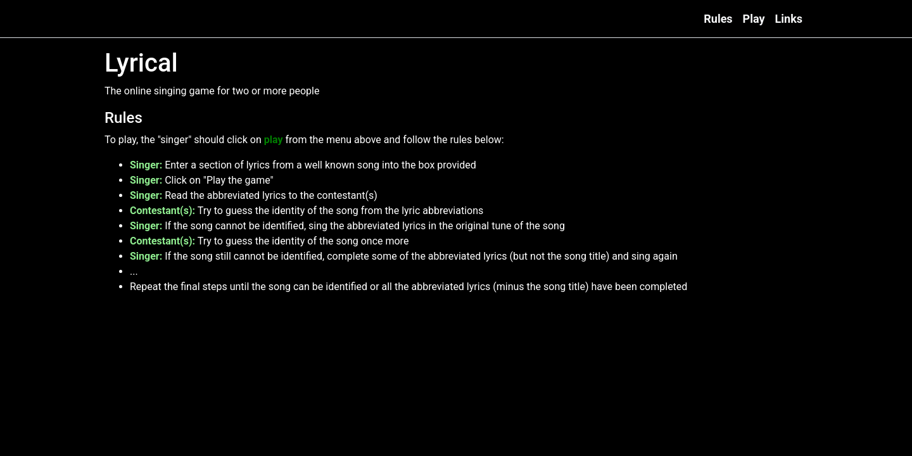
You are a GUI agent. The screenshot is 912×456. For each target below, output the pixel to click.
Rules (718, 18)
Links (788, 18)
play (273, 140)
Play (754, 18)
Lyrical (122, 19)
